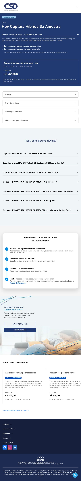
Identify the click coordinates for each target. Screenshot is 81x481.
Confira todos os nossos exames (16, 410)
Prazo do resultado (40, 103)
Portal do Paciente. (18, 283)
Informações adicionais (40, 112)
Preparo (40, 94)
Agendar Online (20, 330)
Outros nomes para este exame (40, 120)
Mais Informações (20, 324)
